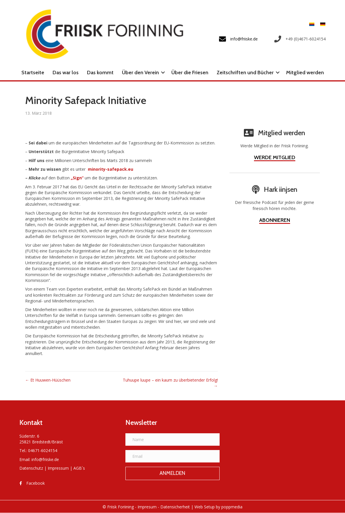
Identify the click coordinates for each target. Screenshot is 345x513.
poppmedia (231, 507)
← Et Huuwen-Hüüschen (48, 380)
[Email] (172, 456)
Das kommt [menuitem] (100, 72)
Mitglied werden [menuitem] (305, 72)
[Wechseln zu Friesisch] (311, 24)
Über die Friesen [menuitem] (189, 72)
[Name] (172, 439)
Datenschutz (31, 468)
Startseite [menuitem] (32, 72)
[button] (163, 72)
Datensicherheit (175, 507)
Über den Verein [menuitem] (140, 72)
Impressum (58, 468)
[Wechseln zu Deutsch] (321, 24)
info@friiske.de (45, 459)
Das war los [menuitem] (66, 72)
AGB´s (79, 468)
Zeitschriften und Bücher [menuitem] (245, 72)
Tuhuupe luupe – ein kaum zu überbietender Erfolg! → (170, 383)
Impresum (147, 507)
